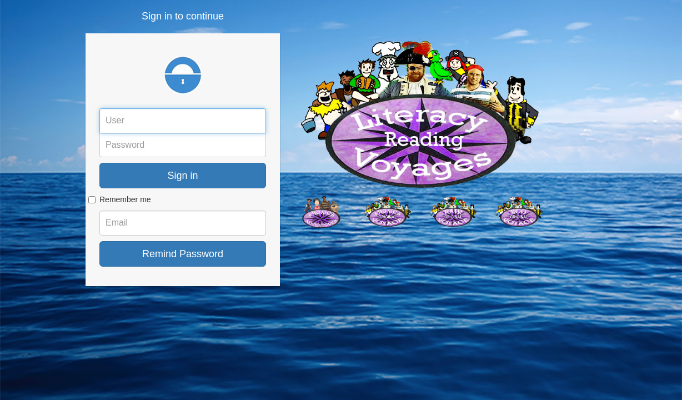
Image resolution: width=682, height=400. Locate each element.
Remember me (125, 199)
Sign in (182, 175)
